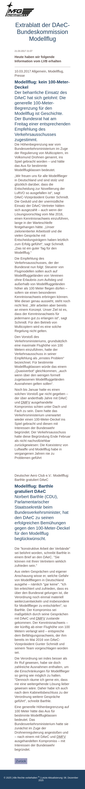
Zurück (21, 761)
